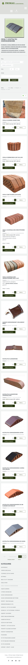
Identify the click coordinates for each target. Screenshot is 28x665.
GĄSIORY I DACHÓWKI (6, 613)
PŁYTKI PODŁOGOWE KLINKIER (8, 637)
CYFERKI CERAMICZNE (6, 591)
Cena (9, 89)
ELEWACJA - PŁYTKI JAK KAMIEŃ (8, 607)
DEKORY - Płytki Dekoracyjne (7, 601)
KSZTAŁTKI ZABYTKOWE (6, 622)
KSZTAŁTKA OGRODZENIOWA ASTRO (12, 432)
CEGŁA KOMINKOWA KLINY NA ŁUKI (12, 157)
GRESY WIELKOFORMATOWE (7, 616)
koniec (19, 559)
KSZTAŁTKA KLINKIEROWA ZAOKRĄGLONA (10, 395)
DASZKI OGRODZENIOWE (6, 595)
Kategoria (17, 87)
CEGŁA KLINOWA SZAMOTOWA (11, 120)
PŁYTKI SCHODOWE (5, 644)
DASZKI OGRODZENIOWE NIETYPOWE (9, 598)
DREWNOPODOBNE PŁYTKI (7, 604)
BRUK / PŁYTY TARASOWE (7, 579)
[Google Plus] (19, 661)
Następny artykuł (11, 559)
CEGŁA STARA (4, 582)
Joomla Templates (10, 657)
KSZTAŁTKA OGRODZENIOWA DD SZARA (13, 541)
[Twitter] (12, 661)
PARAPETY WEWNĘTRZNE (7, 631)
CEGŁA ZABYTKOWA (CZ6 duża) (11, 194)
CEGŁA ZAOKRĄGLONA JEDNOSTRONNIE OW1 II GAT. (10, 277)
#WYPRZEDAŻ (4, 567)
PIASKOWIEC (4, 634)
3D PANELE (3, 576)
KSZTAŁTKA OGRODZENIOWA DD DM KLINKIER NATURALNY (12, 505)
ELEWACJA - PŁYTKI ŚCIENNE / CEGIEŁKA (10, 610)
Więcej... (21, 127)
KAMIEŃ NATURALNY (5, 619)
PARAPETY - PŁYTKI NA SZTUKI (8, 625)
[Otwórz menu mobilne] (25, 8)
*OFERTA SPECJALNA (6, 570)
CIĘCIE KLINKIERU (5, 588)
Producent (3, 89)
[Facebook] (8, 661)
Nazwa (9, 87)
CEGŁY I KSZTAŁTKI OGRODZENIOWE (9, 585)
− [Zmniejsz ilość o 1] (3, 127)
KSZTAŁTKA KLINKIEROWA (10, 358)
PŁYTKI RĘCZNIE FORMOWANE (8, 641)
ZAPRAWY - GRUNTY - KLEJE (7, 647)
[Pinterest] (16, 661)
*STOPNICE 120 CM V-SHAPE (7, 573)
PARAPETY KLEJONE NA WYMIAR (8, 628)
